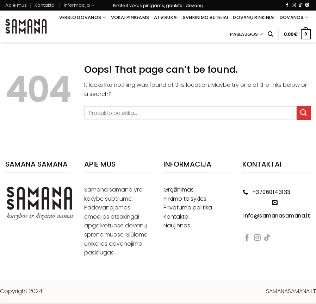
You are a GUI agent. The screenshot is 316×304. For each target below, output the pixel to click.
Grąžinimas (178, 190)
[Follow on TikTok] (300, 5)
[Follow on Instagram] (294, 5)
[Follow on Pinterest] (307, 5)
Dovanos (294, 17)
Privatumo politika (187, 207)
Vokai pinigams (130, 17)
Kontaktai (45, 5)
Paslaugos (246, 34)
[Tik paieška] (270, 34)
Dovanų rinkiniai (253, 17)
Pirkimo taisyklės (184, 199)
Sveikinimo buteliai (205, 17)
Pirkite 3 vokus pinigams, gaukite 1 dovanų (158, 5)
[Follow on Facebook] (287, 5)
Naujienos (176, 225)
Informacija (79, 5)
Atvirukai (166, 17)
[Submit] (304, 112)
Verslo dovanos (82, 17)
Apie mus (16, 5)
